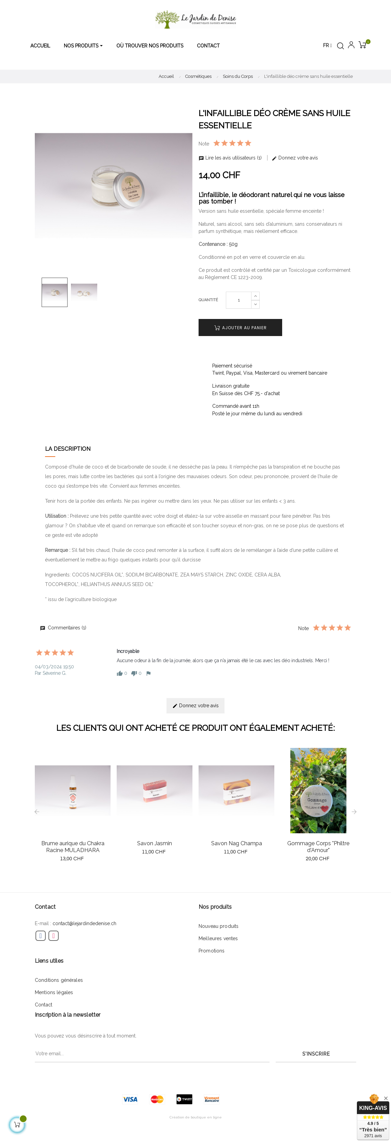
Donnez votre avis (295, 158)
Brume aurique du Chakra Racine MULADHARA (72, 846)
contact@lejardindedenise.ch (84, 923)
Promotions (212, 950)
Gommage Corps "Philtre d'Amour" (318, 846)
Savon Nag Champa (236, 843)
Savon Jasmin (154, 843)
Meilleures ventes (218, 938)
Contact (43, 1004)
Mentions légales (54, 992)
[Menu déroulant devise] (327, 46)
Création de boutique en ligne (196, 1117)
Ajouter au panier (240, 328)
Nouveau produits (218, 926)
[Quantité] (238, 300)
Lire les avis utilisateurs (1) (231, 158)
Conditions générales (59, 980)
